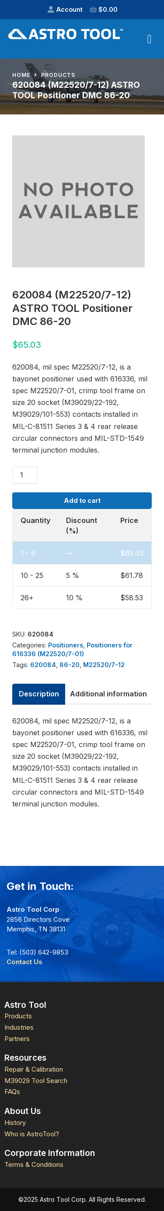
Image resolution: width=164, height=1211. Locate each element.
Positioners (65, 645)
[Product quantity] (25, 475)
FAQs (12, 1091)
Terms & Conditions (33, 1164)
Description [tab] (39, 693)
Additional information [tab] (108, 693)
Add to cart (82, 500)
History (15, 1122)
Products (58, 75)
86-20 (69, 664)
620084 (43, 664)
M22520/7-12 (104, 664)
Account (69, 9)
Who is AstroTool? (31, 1134)
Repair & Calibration (33, 1069)
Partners (17, 1039)
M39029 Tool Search (35, 1080)
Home (21, 75)
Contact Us (24, 962)
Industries (19, 1027)
